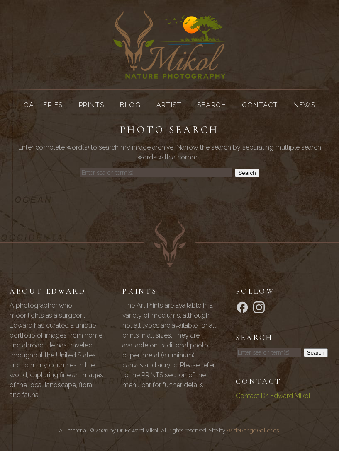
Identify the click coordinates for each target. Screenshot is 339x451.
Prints (92, 105)
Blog (130, 105)
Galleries (43, 105)
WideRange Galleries (253, 430)
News (304, 105)
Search (212, 105)
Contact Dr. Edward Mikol (273, 396)
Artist (169, 105)
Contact (260, 105)
